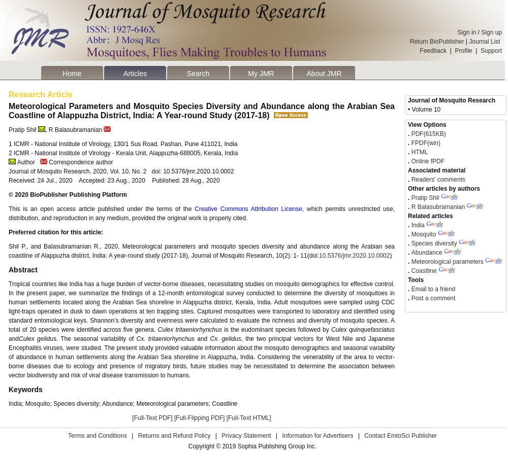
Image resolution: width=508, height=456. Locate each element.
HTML (418, 152)
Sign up (491, 32)
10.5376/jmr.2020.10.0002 (354, 255)
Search (198, 73)
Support (491, 50)
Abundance (426, 252)
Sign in (467, 32)
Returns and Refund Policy (174, 435)
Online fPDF (426, 161)
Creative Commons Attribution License (248, 209)
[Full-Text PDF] (152, 418)
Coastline (424, 270)
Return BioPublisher (437, 41)
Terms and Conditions (97, 435)
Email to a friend (432, 289)
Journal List (485, 41)
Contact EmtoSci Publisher (400, 435)
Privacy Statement (246, 435)
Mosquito (423, 234)
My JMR (261, 73)
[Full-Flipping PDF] (199, 418)
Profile (463, 50)
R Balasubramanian (438, 207)
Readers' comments (437, 179)
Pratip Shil (425, 197)
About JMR (323, 73)
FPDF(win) (424, 143)
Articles (135, 73)
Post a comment (432, 298)
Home (71, 73)
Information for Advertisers (317, 435)
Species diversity (434, 243)
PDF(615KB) (428, 133)
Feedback (433, 50)
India (418, 225)
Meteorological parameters (447, 261)
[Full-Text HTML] (249, 418)
